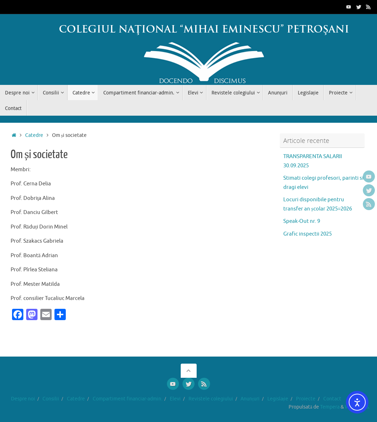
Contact (332, 399)
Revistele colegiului (210, 399)
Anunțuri (250, 399)
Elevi (175, 399)
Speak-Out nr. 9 (301, 221)
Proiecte (305, 399)
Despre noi (23, 399)
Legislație (278, 399)
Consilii (50, 399)
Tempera (330, 407)
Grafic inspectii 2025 (307, 234)
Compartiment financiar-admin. (127, 399)
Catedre (34, 135)
